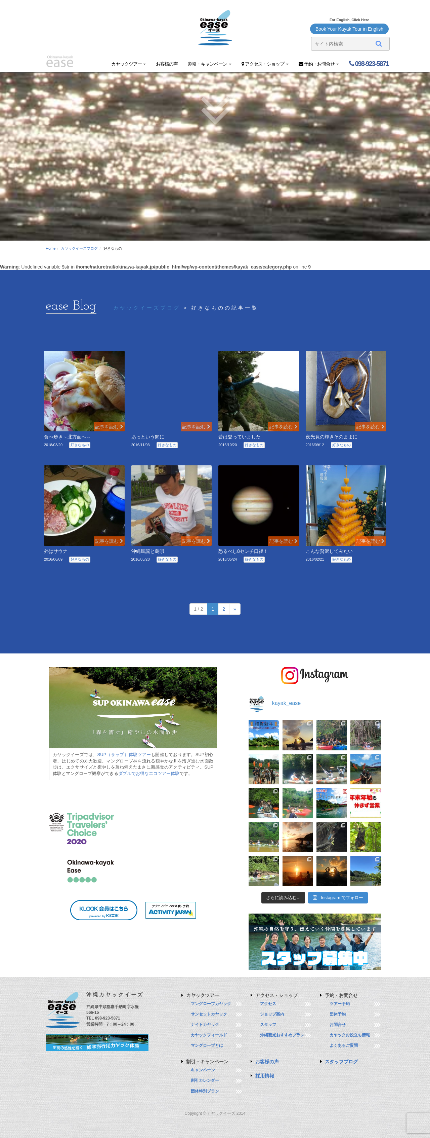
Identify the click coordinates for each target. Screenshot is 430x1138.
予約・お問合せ (319, 64)
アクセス (268, 1003)
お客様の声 (167, 64)
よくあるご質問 (344, 1045)
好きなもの (80, 445)
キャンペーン (203, 1070)
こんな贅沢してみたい (329, 551)
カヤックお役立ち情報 (350, 1035)
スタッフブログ (341, 1061)
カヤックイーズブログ (79, 248)
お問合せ (338, 1024)
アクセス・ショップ (265, 64)
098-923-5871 (369, 63)
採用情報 (264, 1075)
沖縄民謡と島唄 (147, 551)
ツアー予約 (340, 1003)
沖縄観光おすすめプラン (282, 1035)
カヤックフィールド (209, 1035)
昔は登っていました (239, 436)
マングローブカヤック (211, 1003)
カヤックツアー (128, 64)
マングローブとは (207, 1045)
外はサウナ (56, 551)
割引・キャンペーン (209, 64)
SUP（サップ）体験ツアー (124, 754)
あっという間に (147, 436)
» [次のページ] (234, 609)
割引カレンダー (205, 1080)
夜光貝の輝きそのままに (331, 436)
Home (50, 248)
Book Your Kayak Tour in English (349, 29)
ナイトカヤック (205, 1024)
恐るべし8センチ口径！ (243, 551)
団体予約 (338, 1014)
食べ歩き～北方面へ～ (67, 436)
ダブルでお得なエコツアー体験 (148, 773)
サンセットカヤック (209, 1014)
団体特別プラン (205, 1091)
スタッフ (268, 1024)
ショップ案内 (272, 1014)
